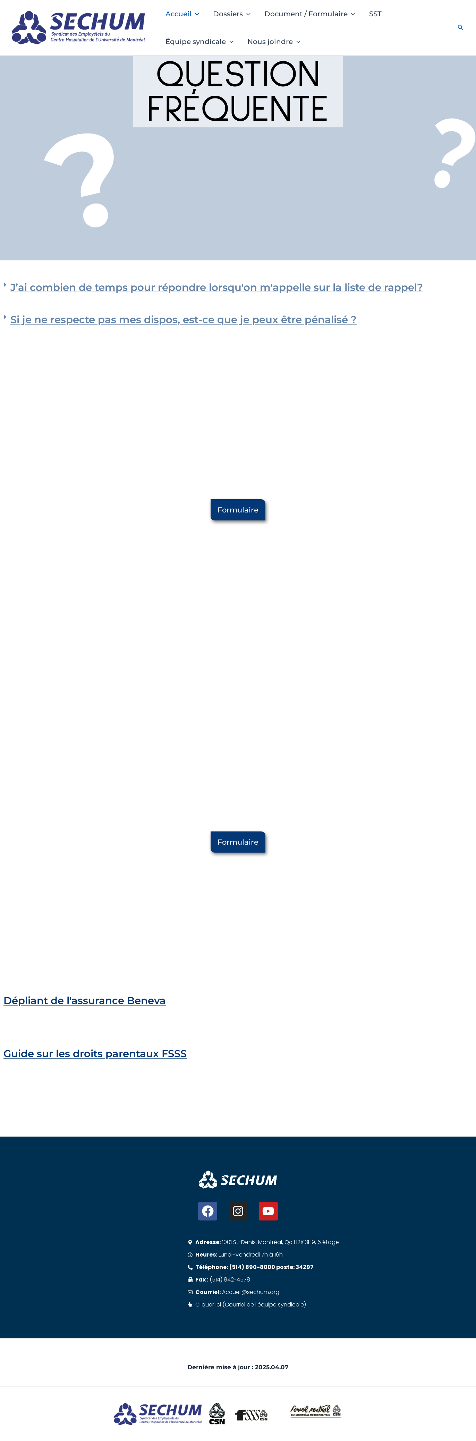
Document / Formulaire (309, 14)
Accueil (182, 14)
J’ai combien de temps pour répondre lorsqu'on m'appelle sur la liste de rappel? (216, 287)
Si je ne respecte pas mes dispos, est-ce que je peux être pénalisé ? (183, 319)
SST (375, 14)
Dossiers (231, 14)
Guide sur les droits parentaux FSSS (95, 1053)
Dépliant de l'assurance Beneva (84, 1000)
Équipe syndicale (199, 41)
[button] (195, 14)
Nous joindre (273, 41)
